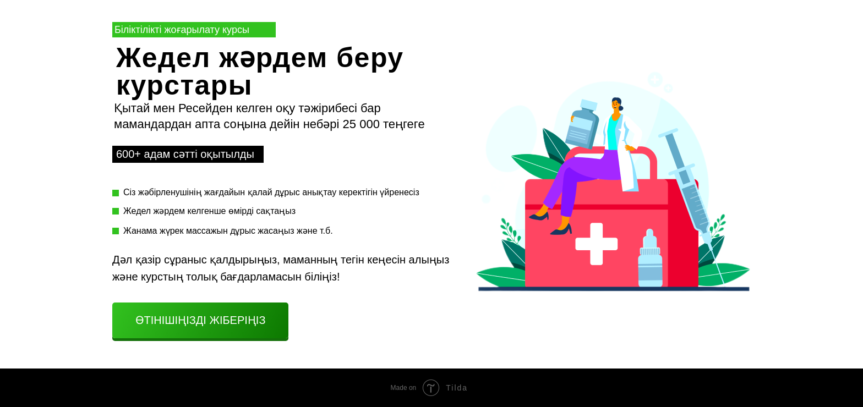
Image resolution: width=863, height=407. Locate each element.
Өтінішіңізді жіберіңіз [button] (200, 320)
